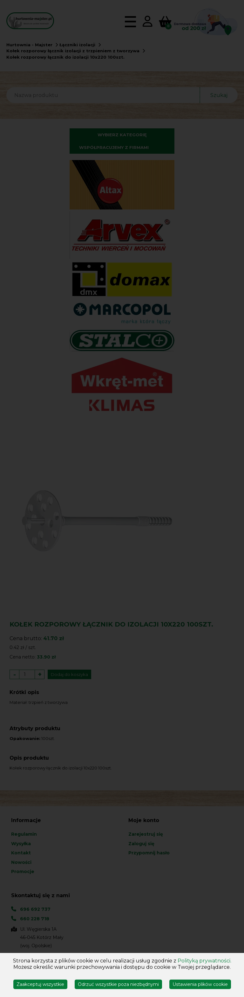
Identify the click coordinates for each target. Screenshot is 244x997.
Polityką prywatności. (204, 961)
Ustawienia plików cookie (200, 984)
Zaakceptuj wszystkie (40, 984)
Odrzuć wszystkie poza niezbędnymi (118, 984)
